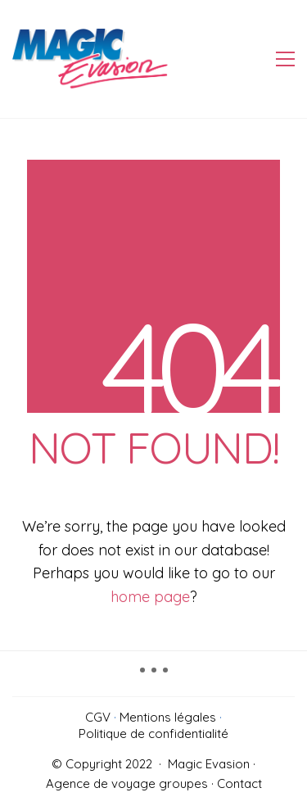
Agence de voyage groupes (127, 783)
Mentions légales (168, 717)
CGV (98, 717)
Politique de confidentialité (153, 733)
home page (150, 596)
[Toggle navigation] (285, 59)
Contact (239, 783)
